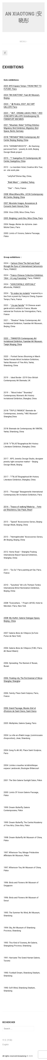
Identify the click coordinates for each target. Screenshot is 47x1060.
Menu (23, 41)
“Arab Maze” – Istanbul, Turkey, (21, 182)
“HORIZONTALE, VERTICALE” (23, 284)
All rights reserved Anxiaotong (14, 1056)
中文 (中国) (7, 1040)
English (5, 1044)
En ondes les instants (20, 293)
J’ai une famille (17, 305)
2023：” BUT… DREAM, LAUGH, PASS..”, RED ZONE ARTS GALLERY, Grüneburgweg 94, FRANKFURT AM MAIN (23, 116)
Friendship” (22, 278)
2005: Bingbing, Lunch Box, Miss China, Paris (23, 218)
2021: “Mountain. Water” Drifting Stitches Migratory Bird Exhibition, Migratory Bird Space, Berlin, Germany (21, 128)
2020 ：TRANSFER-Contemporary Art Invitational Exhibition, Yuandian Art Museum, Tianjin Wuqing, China (23, 341)
